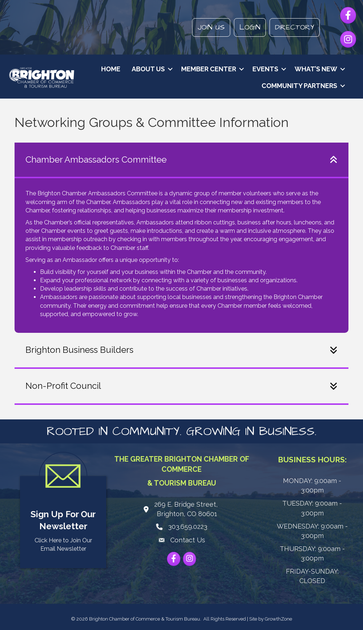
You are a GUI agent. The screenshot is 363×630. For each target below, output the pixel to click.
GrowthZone (278, 619)
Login (249, 27)
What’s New (316, 69)
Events (265, 69)
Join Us (211, 27)
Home (110, 69)
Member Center (208, 69)
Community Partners (299, 85)
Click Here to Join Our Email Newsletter (63, 544)
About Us (148, 69)
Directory (294, 27)
